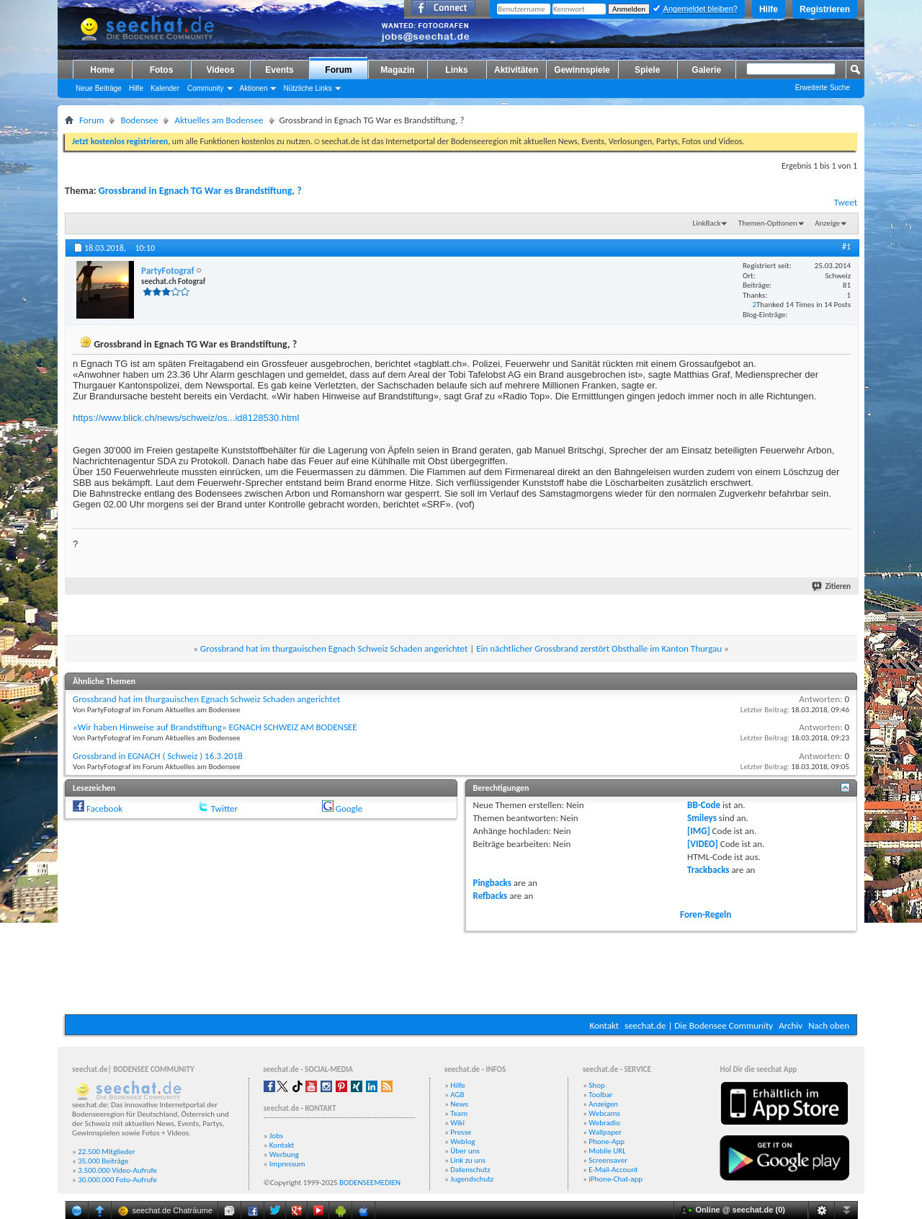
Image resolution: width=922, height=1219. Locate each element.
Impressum (287, 1164)
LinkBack (707, 223)
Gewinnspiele (581, 70)
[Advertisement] (461, 971)
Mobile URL (607, 1151)
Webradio (604, 1122)
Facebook (104, 808)
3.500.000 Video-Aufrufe (117, 1170)
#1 (846, 246)
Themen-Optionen (767, 223)
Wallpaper (605, 1132)
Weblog (462, 1141)
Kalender (165, 88)
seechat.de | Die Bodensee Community (699, 1025)
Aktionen (254, 88)
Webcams (604, 1113)
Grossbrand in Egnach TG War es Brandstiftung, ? (200, 191)
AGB (457, 1094)
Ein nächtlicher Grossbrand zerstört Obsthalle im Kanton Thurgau (599, 648)
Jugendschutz (471, 1179)
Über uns (465, 1151)
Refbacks (490, 895)
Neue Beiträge (99, 88)
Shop (596, 1085)
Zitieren (832, 586)
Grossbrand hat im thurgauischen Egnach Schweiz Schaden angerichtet (333, 648)
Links (456, 70)
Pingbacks (492, 882)
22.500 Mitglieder (106, 1151)
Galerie (706, 70)
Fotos (162, 70)
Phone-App (606, 1141)
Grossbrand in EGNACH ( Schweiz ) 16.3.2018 (158, 755)
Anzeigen (603, 1104)
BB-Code (703, 804)
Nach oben (828, 1025)
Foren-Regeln (705, 914)
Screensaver (607, 1160)
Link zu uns (467, 1160)
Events (279, 70)
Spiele (647, 70)
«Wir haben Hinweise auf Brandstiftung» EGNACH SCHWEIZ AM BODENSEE (215, 727)
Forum (338, 70)
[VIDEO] (702, 843)
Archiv (790, 1025)
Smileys (702, 817)
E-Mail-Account (612, 1169)
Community (205, 88)
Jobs (276, 1135)
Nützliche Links (307, 88)
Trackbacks (708, 869)
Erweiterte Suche (822, 88)
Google (349, 808)
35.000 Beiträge (103, 1161)
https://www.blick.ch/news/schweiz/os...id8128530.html (186, 417)
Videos (220, 70)
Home (102, 70)
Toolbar (600, 1094)
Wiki (457, 1122)
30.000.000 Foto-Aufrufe (117, 1179)
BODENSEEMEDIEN (369, 1182)
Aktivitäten (516, 70)
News (459, 1104)
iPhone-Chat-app (615, 1179)
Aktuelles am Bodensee (218, 120)
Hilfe (768, 9)
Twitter (224, 808)
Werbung (284, 1154)
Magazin (397, 70)
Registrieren (825, 9)
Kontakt (604, 1025)
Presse (460, 1132)
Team (458, 1113)
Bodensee (139, 120)
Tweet (845, 202)
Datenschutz (470, 1169)
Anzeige (827, 223)
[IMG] (698, 830)
